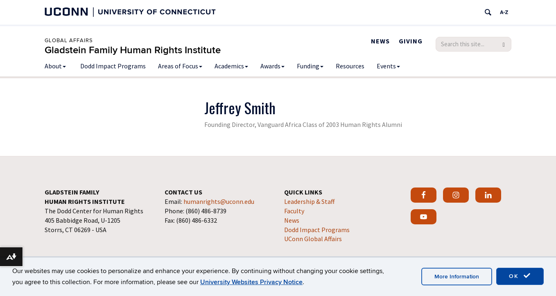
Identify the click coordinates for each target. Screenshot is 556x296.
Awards (272, 66)
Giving (411, 41)
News (380, 41)
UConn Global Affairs (313, 239)
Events (388, 66)
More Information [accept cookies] (456, 276)
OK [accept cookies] (520, 276)
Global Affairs (69, 40)
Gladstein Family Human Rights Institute (133, 50)
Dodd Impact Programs (113, 66)
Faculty (294, 211)
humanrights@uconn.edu (218, 201)
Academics (231, 66)
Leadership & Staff (309, 201)
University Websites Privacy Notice (251, 282)
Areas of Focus (180, 66)
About (55, 66)
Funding (310, 66)
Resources (350, 66)
